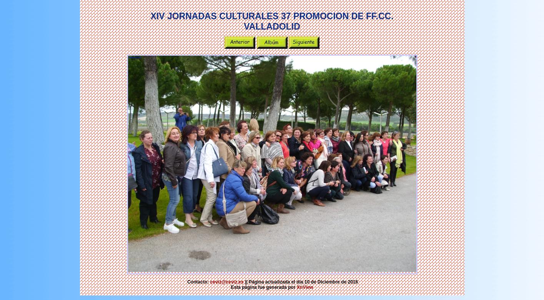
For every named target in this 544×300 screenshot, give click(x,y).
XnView (305, 287)
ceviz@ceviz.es (227, 282)
